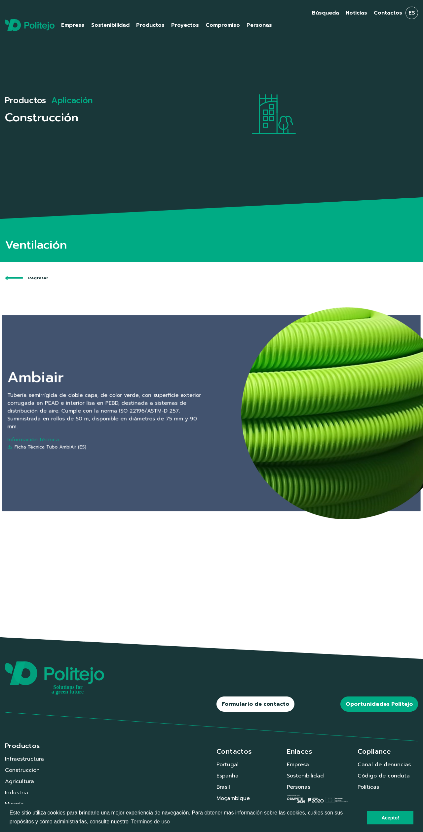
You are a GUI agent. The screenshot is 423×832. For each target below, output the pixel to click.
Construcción (22, 770)
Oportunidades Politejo (379, 704)
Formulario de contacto (255, 704)
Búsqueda (325, 13)
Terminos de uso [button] (150, 821)
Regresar (26, 278)
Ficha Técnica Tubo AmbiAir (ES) (114, 433)
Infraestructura (24, 759)
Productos (25, 100)
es (411, 13)
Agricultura (19, 781)
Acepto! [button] (390, 817)
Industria (16, 793)
